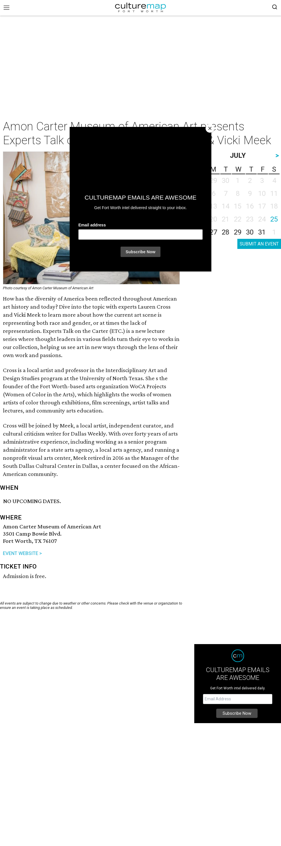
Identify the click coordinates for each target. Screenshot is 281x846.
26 (201, 232)
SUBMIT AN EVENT (259, 244)
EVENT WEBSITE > (22, 553)
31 (262, 232)
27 (213, 232)
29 (237, 232)
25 (274, 219)
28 (225, 232)
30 (250, 232)
